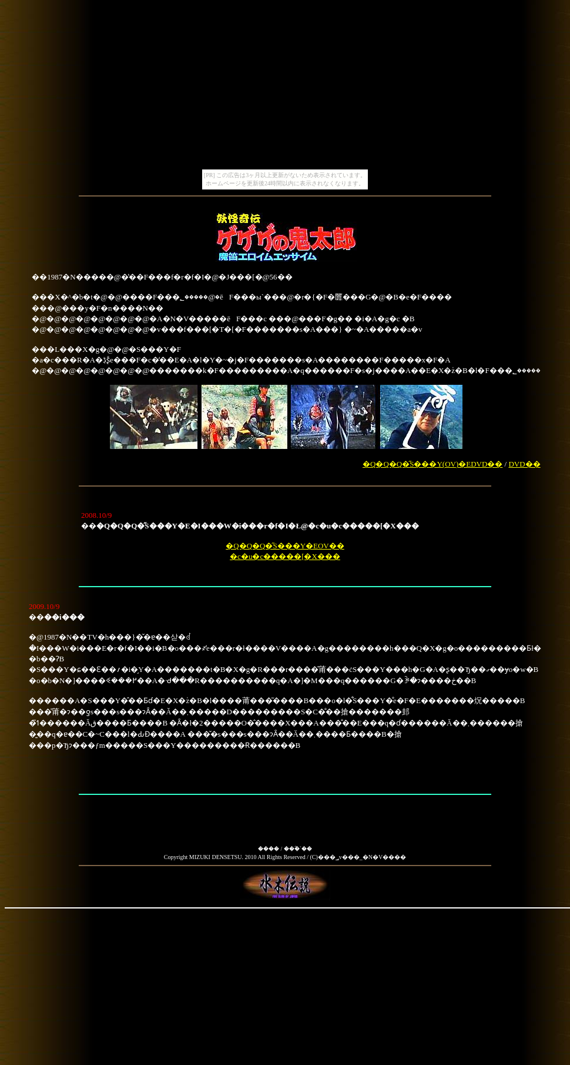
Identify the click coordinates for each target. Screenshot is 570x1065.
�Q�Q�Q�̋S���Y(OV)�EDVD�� (432, 464)
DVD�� (524, 464)
